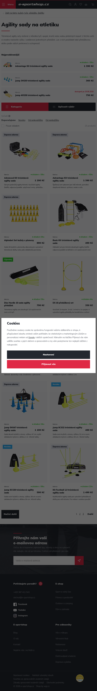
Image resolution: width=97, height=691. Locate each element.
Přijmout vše (49, 364)
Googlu (31, 338)
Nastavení (48, 355)
